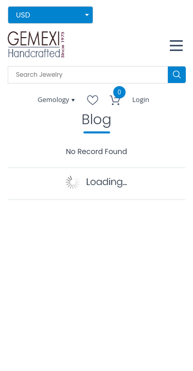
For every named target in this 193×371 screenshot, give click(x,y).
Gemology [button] (54, 99)
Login (140, 99)
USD (23, 15)
